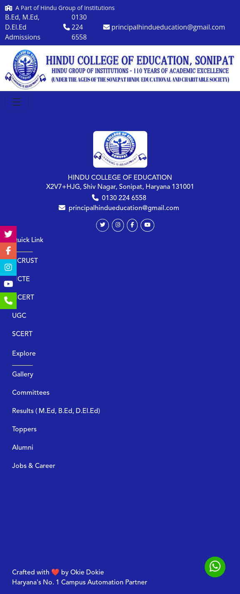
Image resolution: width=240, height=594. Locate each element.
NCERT (23, 298)
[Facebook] (132, 225)
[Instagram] (118, 225)
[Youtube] (147, 225)
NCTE (21, 279)
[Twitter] (102, 225)
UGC (19, 316)
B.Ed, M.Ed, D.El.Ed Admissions (22, 27)
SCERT (22, 334)
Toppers (24, 429)
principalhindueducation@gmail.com (124, 208)
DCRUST (25, 261)
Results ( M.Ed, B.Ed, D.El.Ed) (56, 411)
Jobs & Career (33, 466)
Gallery (22, 374)
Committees (30, 393)
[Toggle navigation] (16, 102)
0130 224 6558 (124, 198)
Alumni (22, 448)
